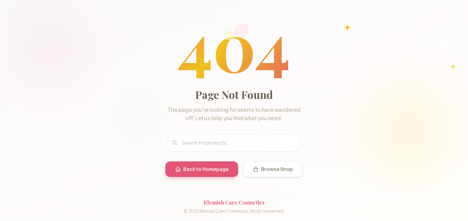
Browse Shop (273, 170)
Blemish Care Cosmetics (234, 202)
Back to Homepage (202, 170)
